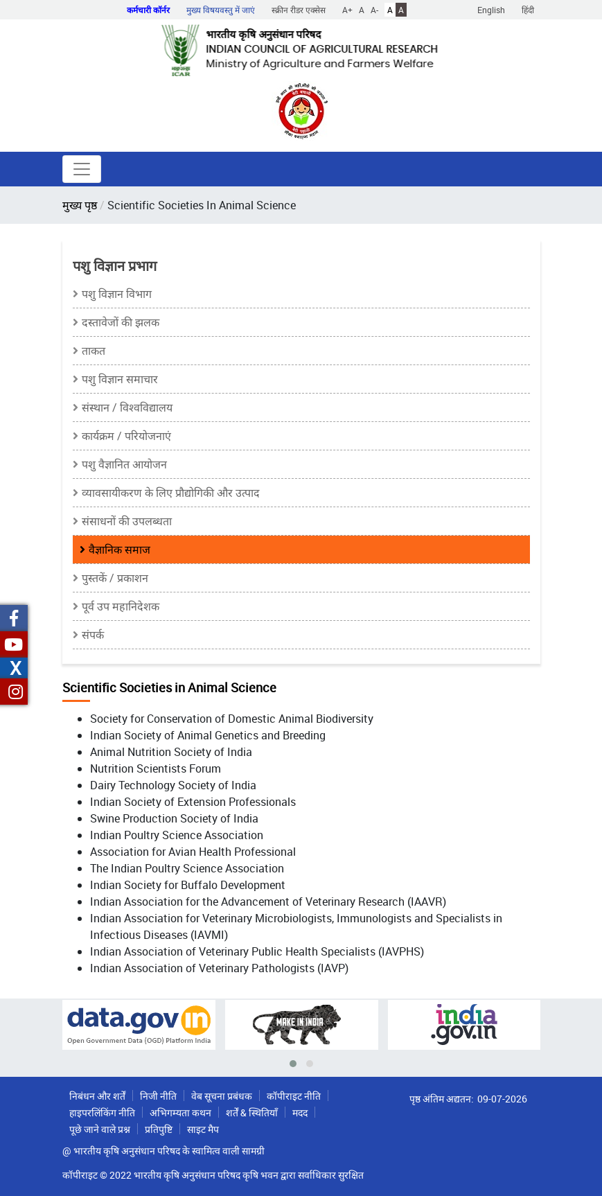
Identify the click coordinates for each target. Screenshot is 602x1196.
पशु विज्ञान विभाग (117, 293)
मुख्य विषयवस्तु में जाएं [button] (220, 10)
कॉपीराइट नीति (294, 1095)
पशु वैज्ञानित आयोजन (124, 464)
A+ (347, 10)
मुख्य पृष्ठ (79, 205)
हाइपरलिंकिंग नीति (102, 1112)
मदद (300, 1112)
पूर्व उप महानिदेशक (120, 606)
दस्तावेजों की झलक (120, 322)
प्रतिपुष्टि (158, 1129)
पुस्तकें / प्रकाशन (115, 578)
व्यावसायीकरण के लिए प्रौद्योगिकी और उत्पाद (171, 492)
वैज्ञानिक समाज (119, 549)
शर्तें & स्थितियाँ (252, 1112)
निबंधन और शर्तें (97, 1095)
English (491, 10)
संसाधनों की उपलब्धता (127, 521)
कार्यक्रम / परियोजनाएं (126, 435)
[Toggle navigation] (81, 169)
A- (374, 10)
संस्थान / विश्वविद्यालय (127, 407)
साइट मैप (203, 1129)
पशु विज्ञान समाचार (120, 379)
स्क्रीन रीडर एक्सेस (299, 10)
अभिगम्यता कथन (180, 1112)
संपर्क (93, 634)
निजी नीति (158, 1095)
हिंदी (528, 10)
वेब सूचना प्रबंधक (221, 1095)
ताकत (93, 350)
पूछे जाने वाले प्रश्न (99, 1129)
